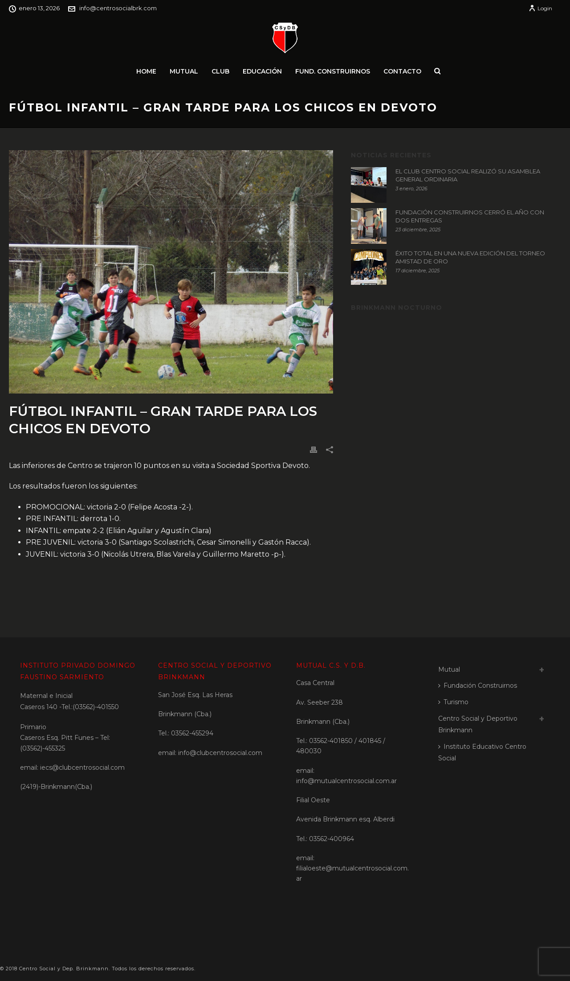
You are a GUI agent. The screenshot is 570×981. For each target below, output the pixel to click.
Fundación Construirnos (477, 685)
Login (540, 8)
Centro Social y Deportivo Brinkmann (477, 724)
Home (146, 71)
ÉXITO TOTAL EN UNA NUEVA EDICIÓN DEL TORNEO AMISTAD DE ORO (470, 257)
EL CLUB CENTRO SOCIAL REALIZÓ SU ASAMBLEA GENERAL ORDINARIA (467, 175)
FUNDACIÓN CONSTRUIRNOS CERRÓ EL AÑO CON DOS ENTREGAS (469, 216)
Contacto (402, 71)
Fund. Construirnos (332, 71)
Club (220, 71)
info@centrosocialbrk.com (118, 8)
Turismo (453, 702)
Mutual (184, 71)
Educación (262, 71)
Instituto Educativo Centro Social (482, 753)
